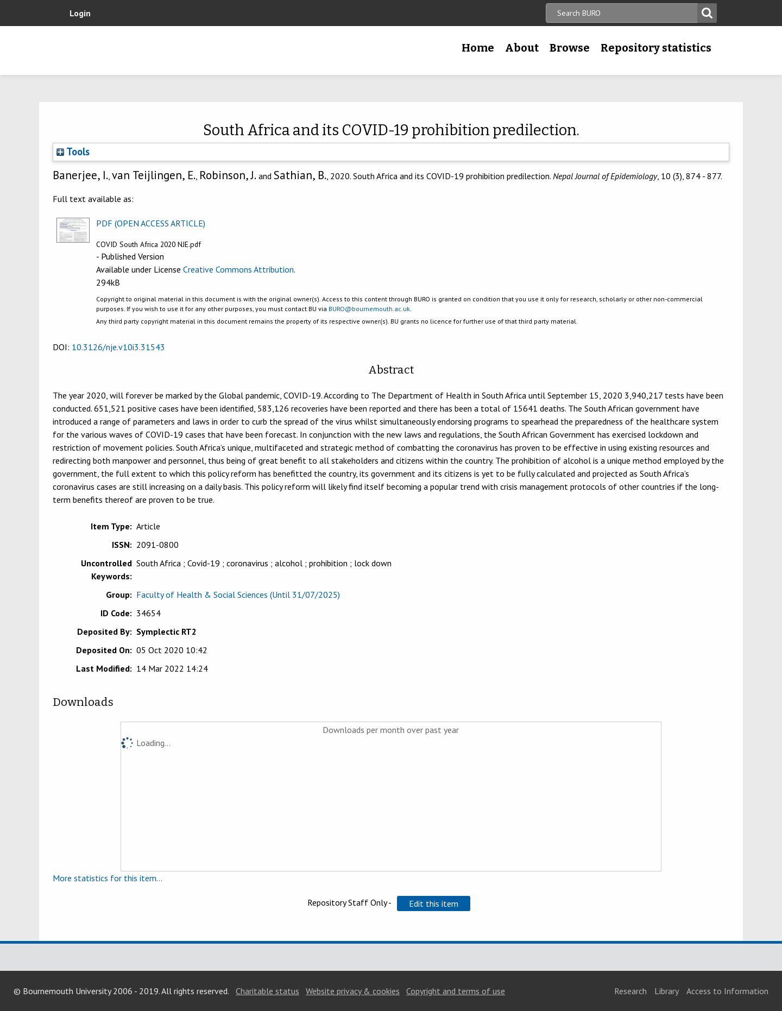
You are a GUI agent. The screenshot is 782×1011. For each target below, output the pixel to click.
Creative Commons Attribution (238, 269)
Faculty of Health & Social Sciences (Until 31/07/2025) (238, 594)
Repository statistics (656, 47)
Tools (73, 151)
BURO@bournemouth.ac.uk (369, 309)
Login (80, 13)
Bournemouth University (141, 50)
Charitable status (267, 990)
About (522, 47)
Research (630, 990)
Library (666, 990)
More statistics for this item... (107, 878)
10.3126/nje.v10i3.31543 (118, 347)
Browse (570, 47)
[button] (433, 903)
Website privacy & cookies (353, 990)
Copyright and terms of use (455, 990)
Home (478, 47)
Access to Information (727, 990)
